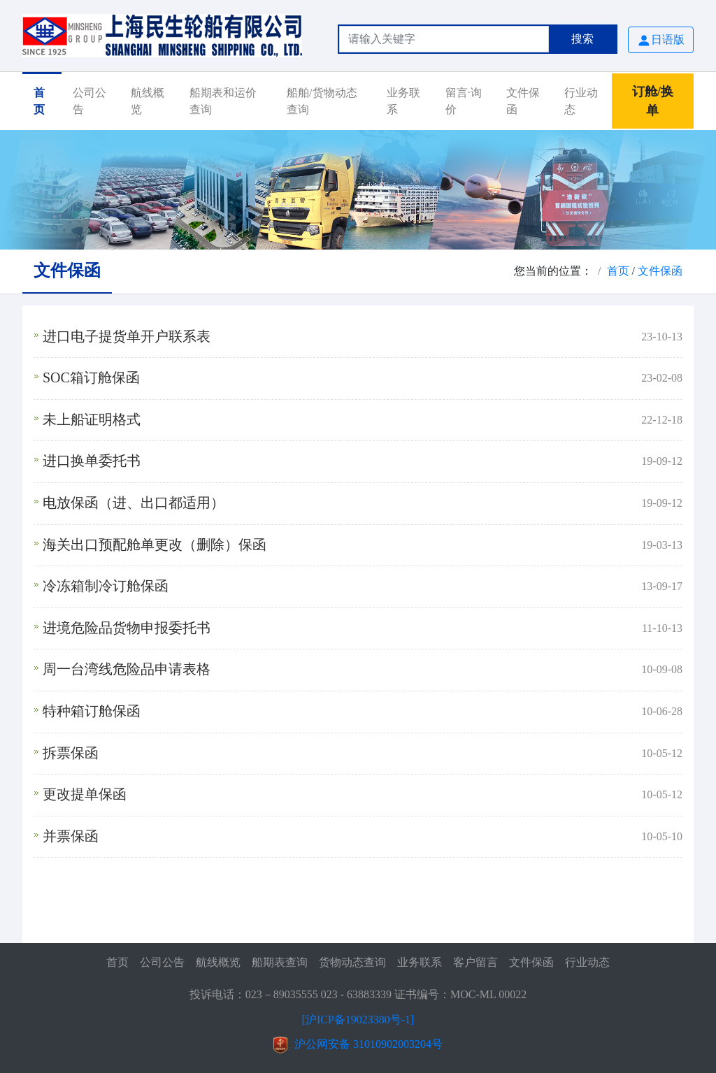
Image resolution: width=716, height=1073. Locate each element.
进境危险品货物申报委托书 (126, 627)
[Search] (444, 39)
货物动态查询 (352, 962)
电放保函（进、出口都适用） (133, 502)
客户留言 (475, 962)
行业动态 (581, 101)
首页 (39, 101)
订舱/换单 (652, 101)
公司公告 (89, 101)
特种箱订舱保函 (92, 711)
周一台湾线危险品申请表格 (126, 669)
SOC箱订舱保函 (91, 377)
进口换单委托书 (92, 460)
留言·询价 (463, 101)
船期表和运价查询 (223, 101)
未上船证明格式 (92, 419)
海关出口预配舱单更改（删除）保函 (154, 544)
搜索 (582, 39)
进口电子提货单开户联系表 (126, 336)
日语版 (661, 41)
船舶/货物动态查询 (322, 101)
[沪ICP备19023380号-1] (358, 1019)
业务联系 (403, 101)
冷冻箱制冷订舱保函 (106, 585)
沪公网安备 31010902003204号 (368, 1044)
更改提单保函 (85, 794)
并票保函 (71, 836)
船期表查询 (280, 962)
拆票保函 (71, 753)
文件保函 (523, 101)
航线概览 (147, 101)
